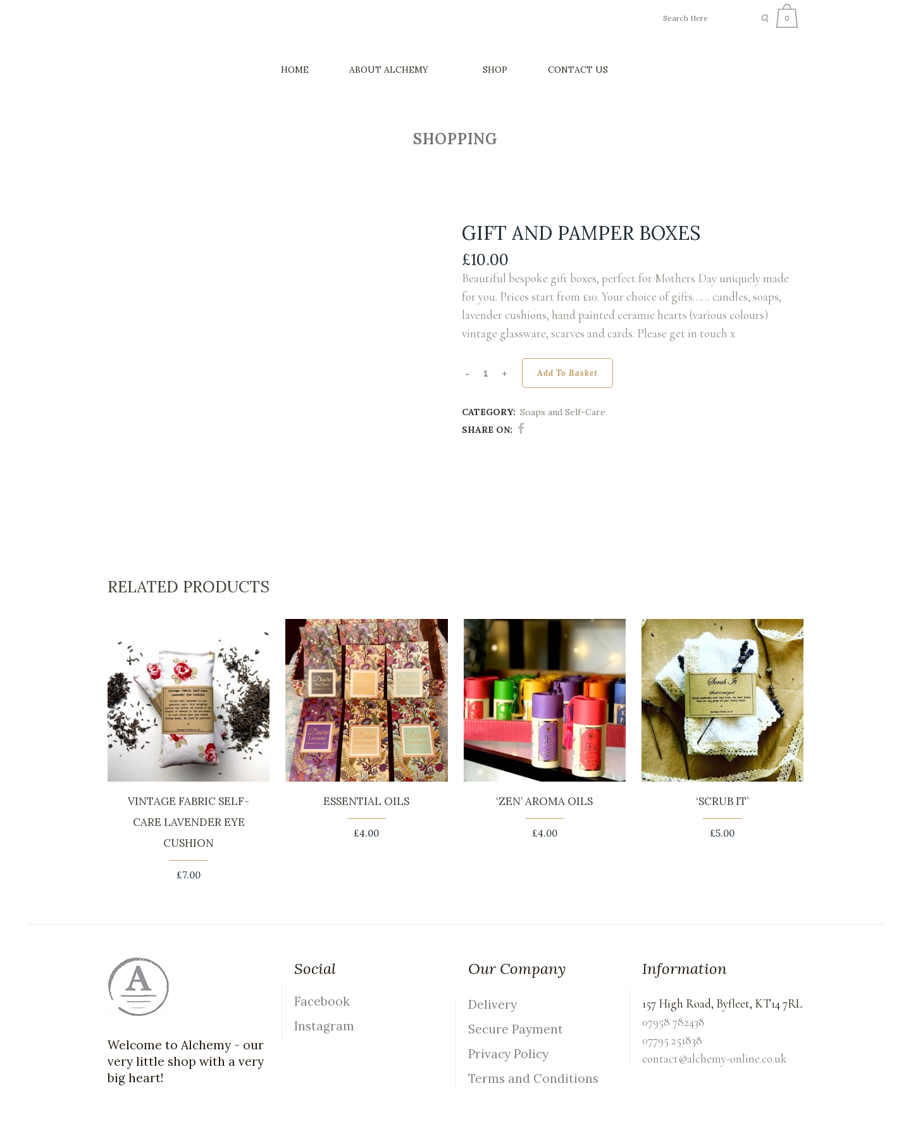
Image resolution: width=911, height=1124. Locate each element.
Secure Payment (515, 1029)
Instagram (324, 1026)
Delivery (492, 1004)
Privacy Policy (508, 1054)
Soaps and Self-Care (562, 412)
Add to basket (567, 373)
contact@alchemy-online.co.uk (714, 1058)
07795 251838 (672, 1040)
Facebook (322, 1001)
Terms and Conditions (533, 1078)
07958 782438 (673, 1022)
